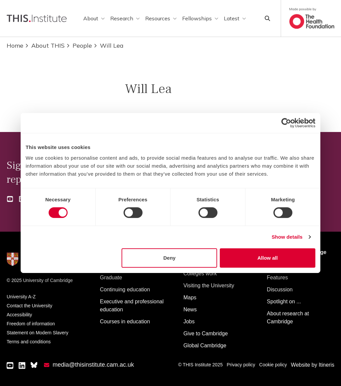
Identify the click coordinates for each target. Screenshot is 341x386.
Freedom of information (31, 323)
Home (15, 45)
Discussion (279, 289)
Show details (287, 237)
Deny (170, 258)
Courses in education (125, 321)
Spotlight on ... (284, 301)
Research (125, 18)
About (94, 18)
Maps (189, 297)
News (190, 309)
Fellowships (200, 18)
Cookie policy (273, 364)
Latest (235, 18)
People (79, 45)
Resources (161, 18)
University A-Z (21, 296)
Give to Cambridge (205, 333)
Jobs (189, 321)
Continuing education (125, 289)
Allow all (267, 258)
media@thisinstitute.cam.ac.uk (93, 364)
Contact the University (29, 305)
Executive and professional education (132, 305)
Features (277, 277)
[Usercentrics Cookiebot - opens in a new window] (286, 123)
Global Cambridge (204, 345)
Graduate (111, 277)
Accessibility (19, 314)
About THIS (45, 45)
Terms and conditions (29, 341)
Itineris (326, 365)
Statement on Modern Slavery (37, 332)
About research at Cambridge (288, 317)
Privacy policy (241, 364)
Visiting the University (208, 285)
